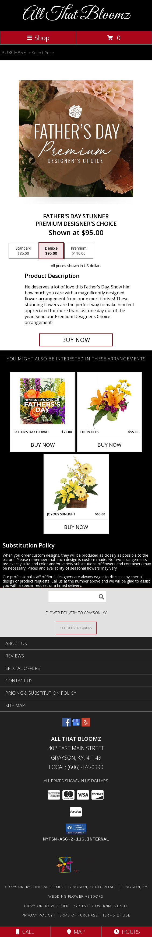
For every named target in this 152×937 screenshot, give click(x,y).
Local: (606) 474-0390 (76, 767)
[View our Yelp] (86, 725)
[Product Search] (77, 597)
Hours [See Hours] (127, 931)
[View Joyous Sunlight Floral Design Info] (76, 483)
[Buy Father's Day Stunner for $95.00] (76, 339)
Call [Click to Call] (25, 931)
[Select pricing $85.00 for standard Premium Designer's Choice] (23, 251)
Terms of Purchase (77, 915)
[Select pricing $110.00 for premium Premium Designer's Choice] (79, 251)
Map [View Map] (76, 931)
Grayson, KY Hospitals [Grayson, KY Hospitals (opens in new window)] (92, 886)
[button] (76, 829)
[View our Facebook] (66, 725)
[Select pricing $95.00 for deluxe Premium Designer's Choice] (51, 251)
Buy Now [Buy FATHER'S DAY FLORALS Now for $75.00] (43, 444)
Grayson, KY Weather (46, 905)
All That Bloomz (76, 15)
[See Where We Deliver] (76, 627)
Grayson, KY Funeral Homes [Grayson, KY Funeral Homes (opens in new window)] (34, 886)
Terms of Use (116, 915)
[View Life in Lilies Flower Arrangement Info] (109, 401)
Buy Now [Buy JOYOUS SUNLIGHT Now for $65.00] (76, 526)
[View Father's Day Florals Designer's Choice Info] (42, 401)
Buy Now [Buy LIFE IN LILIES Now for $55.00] (109, 444)
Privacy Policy (37, 915)
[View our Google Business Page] (76, 725)
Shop (38, 37)
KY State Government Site (100, 905)
